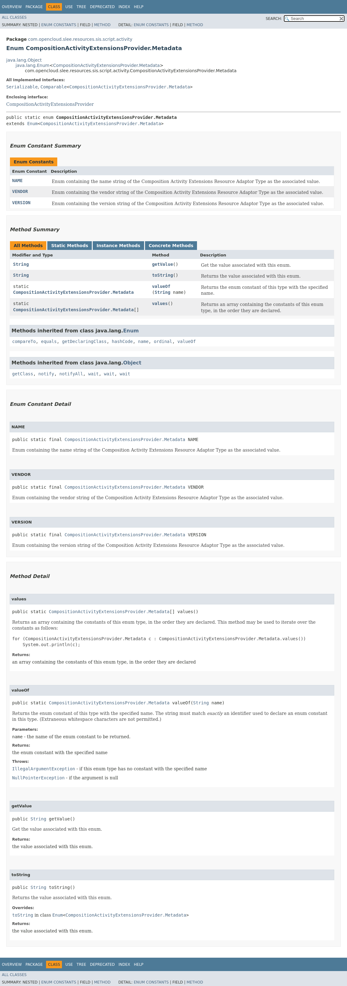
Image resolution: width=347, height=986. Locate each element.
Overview (12, 7)
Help (138, 7)
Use (69, 7)
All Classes (14, 17)
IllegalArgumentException (43, 768)
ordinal (163, 341)
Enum (32, 123)
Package (34, 7)
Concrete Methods (171, 245)
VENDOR (20, 191)
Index (124, 7)
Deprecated (102, 7)
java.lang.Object (24, 60)
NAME (17, 180)
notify (46, 373)
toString (162, 275)
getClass (22, 373)
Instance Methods (118, 245)
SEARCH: (274, 18)
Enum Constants (58, 25)
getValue (162, 264)
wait (93, 373)
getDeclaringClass (84, 341)
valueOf (161, 286)
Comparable (53, 86)
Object (132, 363)
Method (102, 25)
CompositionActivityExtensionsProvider (50, 104)
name (143, 341)
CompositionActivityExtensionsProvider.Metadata (106, 65)
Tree (81, 7)
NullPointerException (38, 777)
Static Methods (69, 245)
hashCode (122, 341)
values (160, 303)
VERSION (21, 202)
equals (49, 341)
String (21, 264)
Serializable (22, 86)
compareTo (24, 341)
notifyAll (71, 373)
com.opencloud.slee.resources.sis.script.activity (80, 39)
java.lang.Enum (32, 65)
